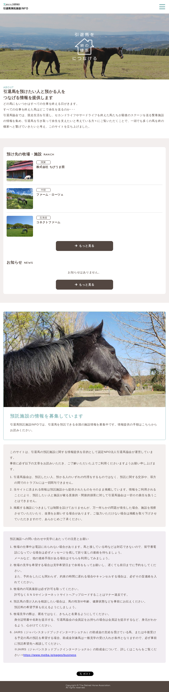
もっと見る (86, 245)
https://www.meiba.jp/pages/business (49, 655)
